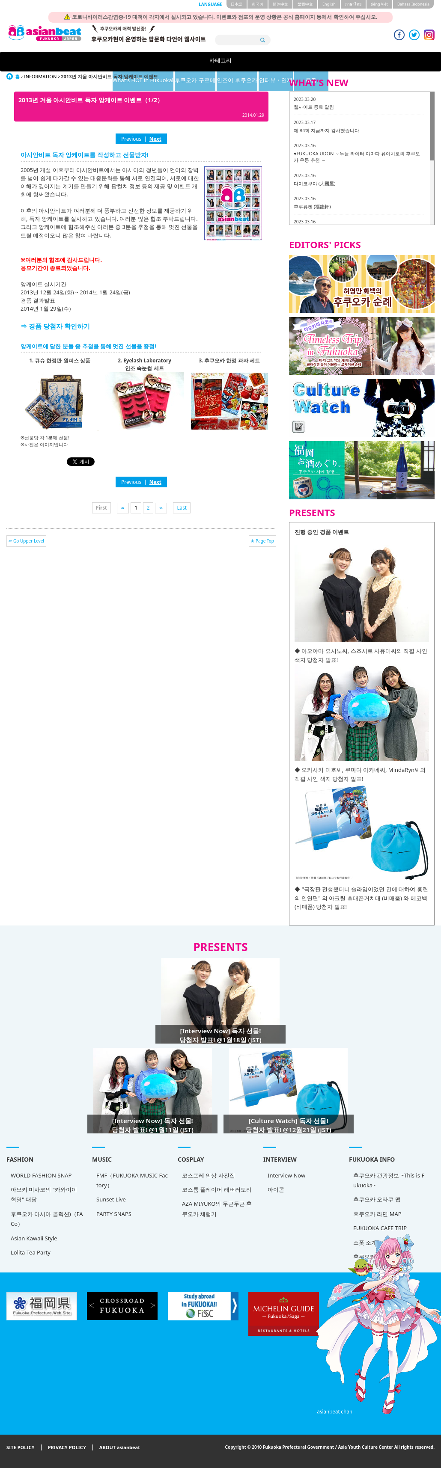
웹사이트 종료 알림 (314, 107)
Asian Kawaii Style (34, 1238)
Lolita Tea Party (31, 1252)
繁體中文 (305, 4)
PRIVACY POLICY (67, 1447)
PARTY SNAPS (113, 1214)
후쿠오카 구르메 (211, 61)
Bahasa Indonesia (413, 4)
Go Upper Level (28, 541)
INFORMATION (40, 76)
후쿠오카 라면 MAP (377, 1214)
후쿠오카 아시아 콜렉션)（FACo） (47, 1219)
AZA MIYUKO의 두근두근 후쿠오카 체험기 (217, 1208)
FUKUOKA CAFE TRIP (380, 1228)
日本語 (236, 4)
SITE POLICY (20, 1447)
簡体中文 (280, 4)
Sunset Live (111, 1199)
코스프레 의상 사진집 (208, 1175)
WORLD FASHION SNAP (41, 1175)
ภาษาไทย (353, 4)
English (329, 4)
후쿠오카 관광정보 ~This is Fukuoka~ (388, 1180)
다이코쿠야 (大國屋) (314, 183)
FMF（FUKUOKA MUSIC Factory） (132, 1180)
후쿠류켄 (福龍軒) (312, 206)
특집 (371, 61)
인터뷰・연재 (319, 61)
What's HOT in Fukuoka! (141, 61)
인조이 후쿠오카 (265, 61)
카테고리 (70, 61)
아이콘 (276, 1189)
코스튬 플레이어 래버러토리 (217, 1189)
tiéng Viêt (379, 4)
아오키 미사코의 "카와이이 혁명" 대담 (44, 1194)
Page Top (265, 541)
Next (155, 138)
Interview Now (286, 1175)
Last (182, 507)
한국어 (257, 4)
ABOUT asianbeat (119, 1447)
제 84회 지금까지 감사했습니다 (326, 130)
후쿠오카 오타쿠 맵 (377, 1199)
